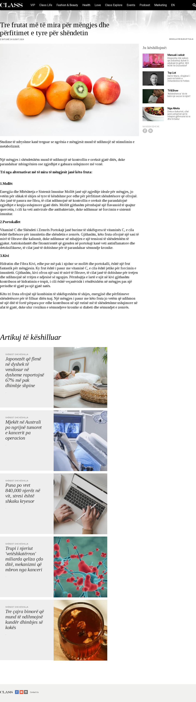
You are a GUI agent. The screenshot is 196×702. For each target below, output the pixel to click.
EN (173, 5)
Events (131, 5)
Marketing (160, 5)
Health (86, 5)
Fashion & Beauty (67, 5)
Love (98, 5)
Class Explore (113, 5)
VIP (32, 5)
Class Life (45, 5)
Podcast (145, 5)
